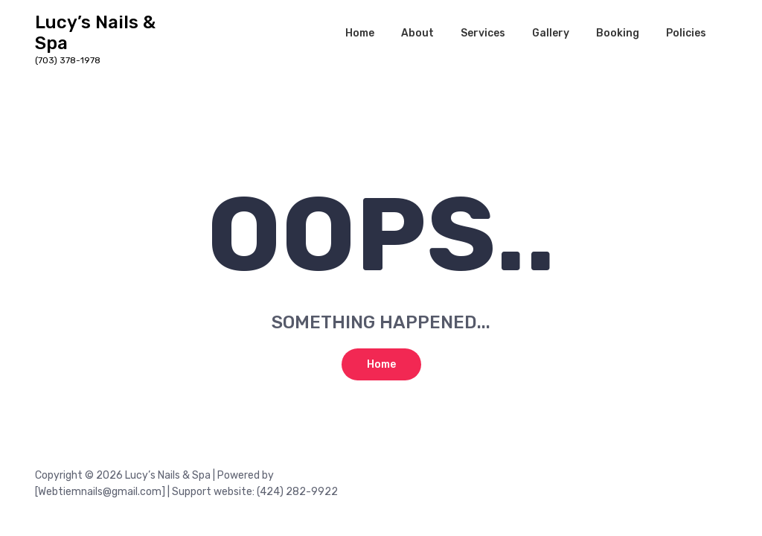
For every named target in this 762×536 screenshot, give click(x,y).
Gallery (550, 33)
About (417, 33)
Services (483, 33)
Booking (617, 33)
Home (359, 33)
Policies (686, 33)
